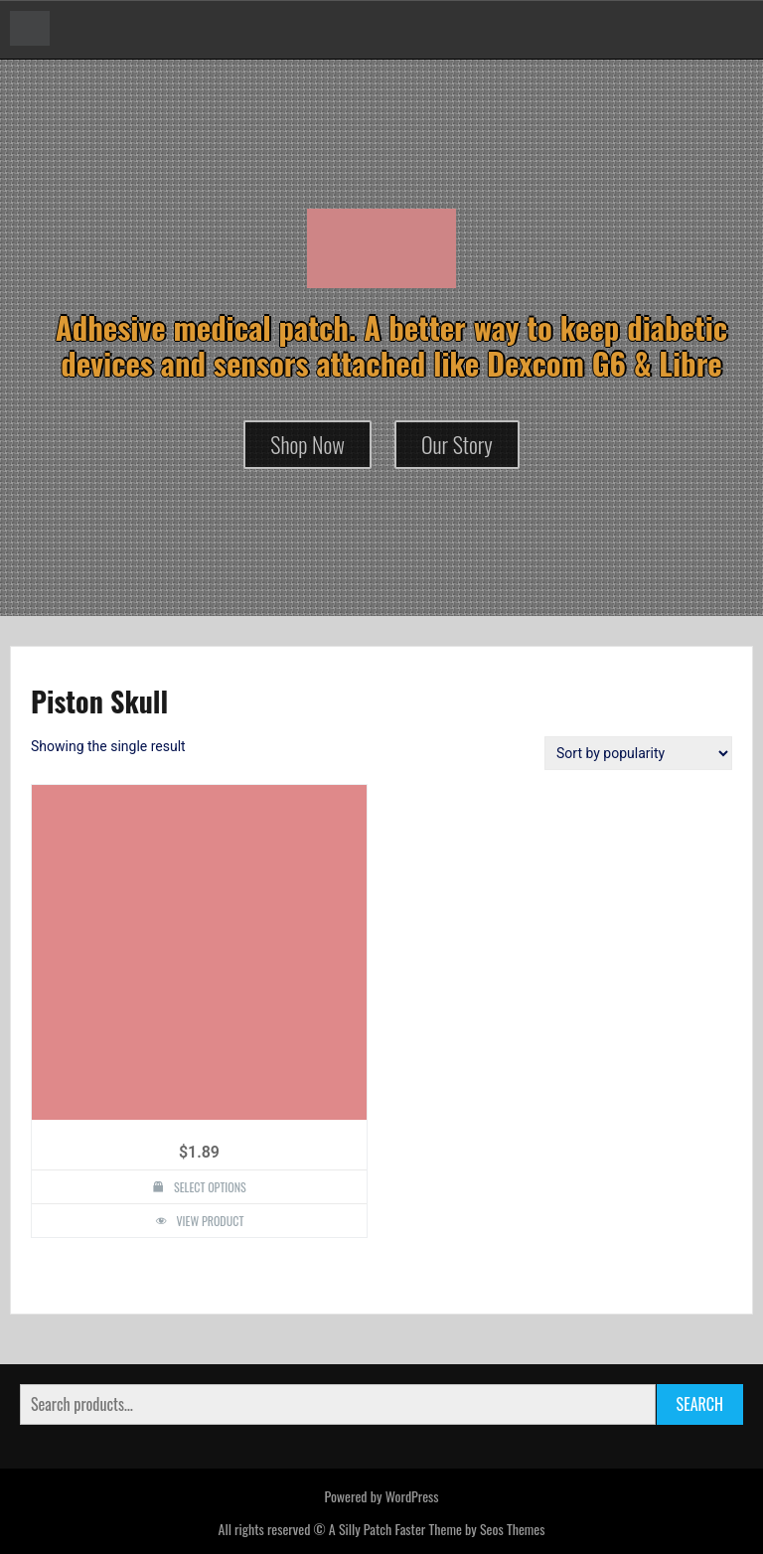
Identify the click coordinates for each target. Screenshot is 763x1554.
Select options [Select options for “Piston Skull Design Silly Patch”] (210, 1186)
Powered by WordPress (381, 1495)
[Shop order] (638, 753)
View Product (210, 1220)
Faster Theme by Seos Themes (469, 1528)
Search (700, 1404)
